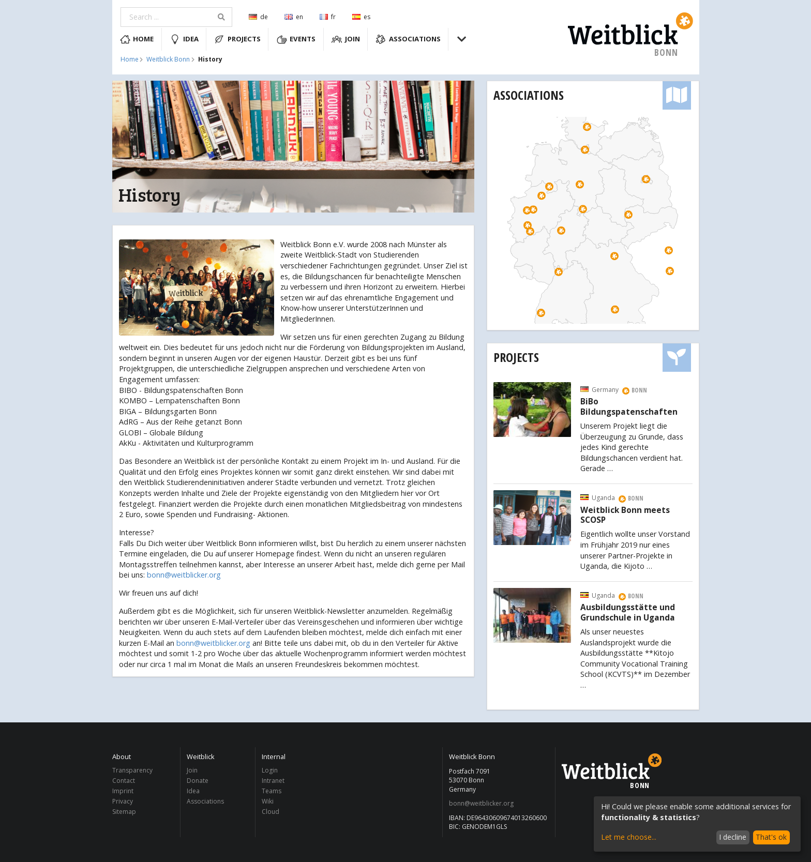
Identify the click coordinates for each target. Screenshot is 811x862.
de (258, 16)
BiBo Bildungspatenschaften (629, 407)
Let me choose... (628, 837)
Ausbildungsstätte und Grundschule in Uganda (627, 612)
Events (296, 39)
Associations (408, 39)
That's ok (771, 837)
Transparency (132, 771)
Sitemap (124, 811)
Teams (271, 791)
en (293, 16)
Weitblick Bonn (168, 59)
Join (346, 39)
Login (270, 771)
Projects (237, 39)
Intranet (273, 780)
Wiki (268, 801)
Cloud (270, 811)
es (361, 16)
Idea (184, 39)
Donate (197, 780)
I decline (732, 837)
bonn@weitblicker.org (184, 575)
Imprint (122, 791)
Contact (123, 780)
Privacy (122, 801)
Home (137, 39)
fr (328, 16)
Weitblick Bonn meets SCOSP (625, 515)
